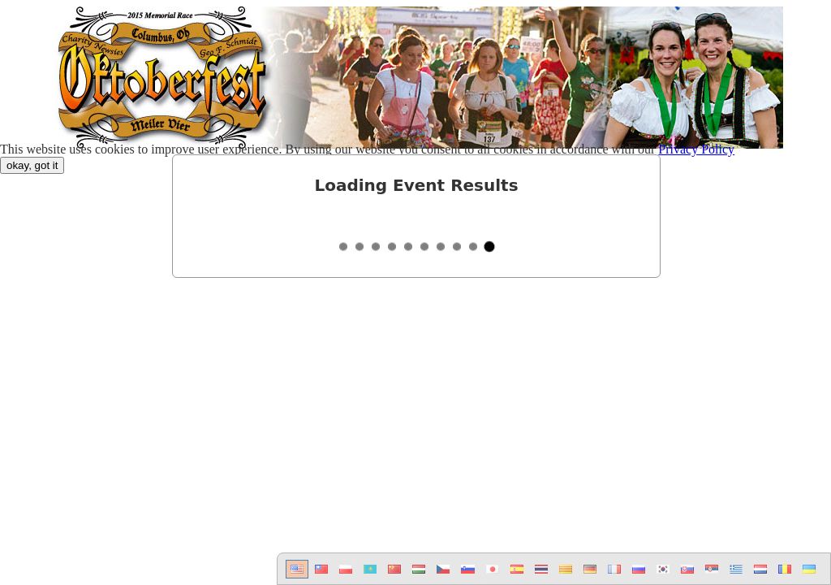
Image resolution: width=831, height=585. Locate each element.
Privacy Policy (696, 149)
